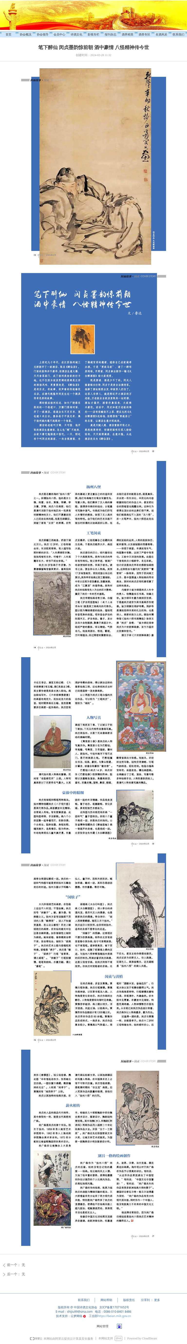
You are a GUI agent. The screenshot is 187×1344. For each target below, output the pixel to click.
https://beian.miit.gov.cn (114, 1316)
